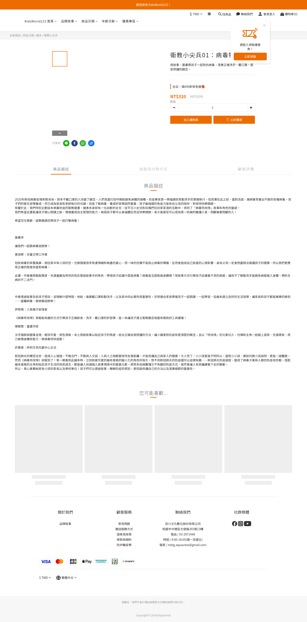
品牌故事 (69, 21)
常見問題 (124, 524)
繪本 (39, 35)
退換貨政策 (124, 534)
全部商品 (15, 35)
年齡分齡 (110, 21)
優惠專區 (130, 21)
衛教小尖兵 (51, 35)
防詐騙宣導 (124, 545)
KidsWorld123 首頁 (41, 21)
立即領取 (250, 56)
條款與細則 (124, 539)
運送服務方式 (124, 529)
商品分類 (90, 21)
